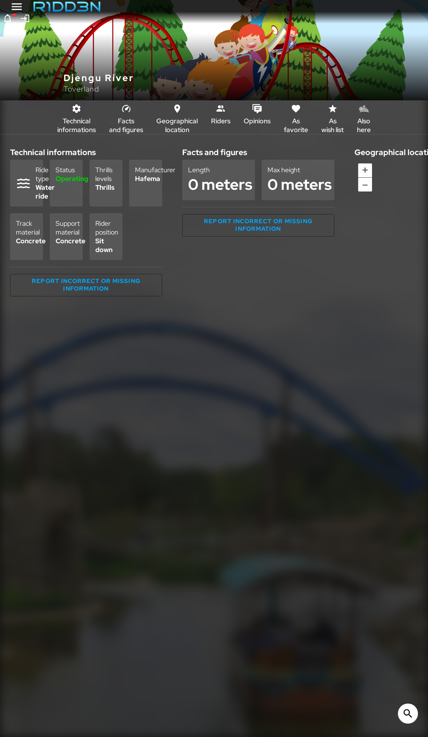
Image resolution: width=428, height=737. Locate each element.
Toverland (81, 89)
